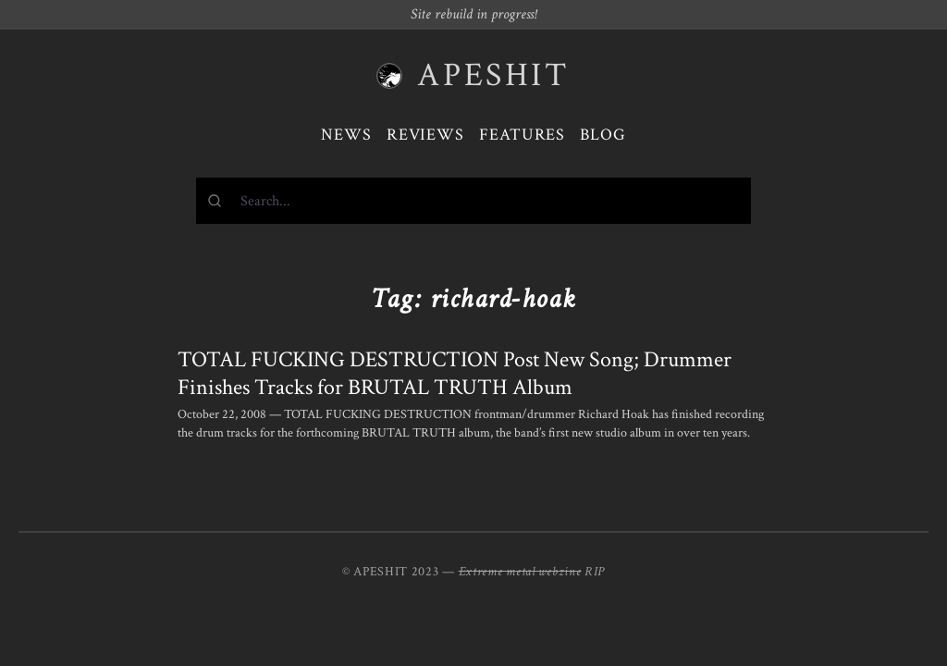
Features (522, 134)
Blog (603, 134)
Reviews (425, 134)
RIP (594, 571)
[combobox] (473, 201)
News (346, 134)
